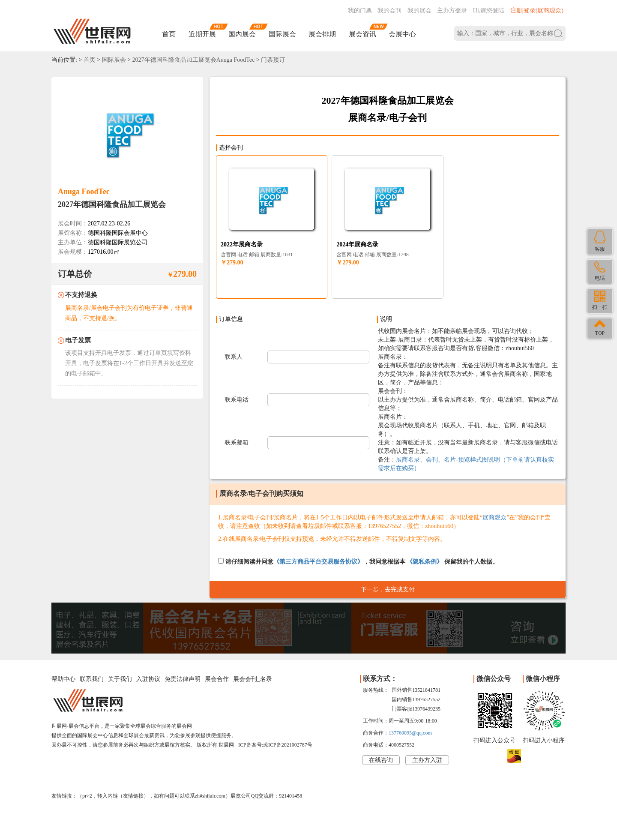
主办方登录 (452, 10)
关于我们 (120, 679)
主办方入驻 (427, 760)
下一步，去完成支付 (388, 589)
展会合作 (217, 679)
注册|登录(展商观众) (536, 10)
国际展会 (282, 34)
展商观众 (494, 517)
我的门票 (360, 10)
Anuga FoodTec (84, 191)
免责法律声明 (183, 679)
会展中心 (402, 34)
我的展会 (419, 10)
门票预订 (273, 60)
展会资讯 (362, 34)
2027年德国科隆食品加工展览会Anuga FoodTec (193, 60)
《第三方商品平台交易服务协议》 (318, 561)
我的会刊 (389, 10)
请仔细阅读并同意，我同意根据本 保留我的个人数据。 (358, 561)
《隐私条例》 (425, 561)
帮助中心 (63, 679)
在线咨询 (381, 760)
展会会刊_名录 (252, 679)
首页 (169, 34)
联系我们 (92, 679)
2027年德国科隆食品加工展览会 (112, 204)
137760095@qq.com (410, 733)
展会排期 (322, 34)
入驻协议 (148, 679)
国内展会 (242, 34)
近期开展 (202, 34)
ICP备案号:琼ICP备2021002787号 (275, 745)
